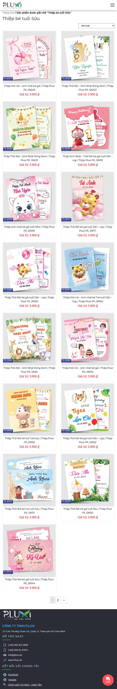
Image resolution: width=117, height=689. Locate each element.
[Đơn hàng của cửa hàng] (96, 25)
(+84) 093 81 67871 (18, 650)
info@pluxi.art (15, 655)
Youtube (12, 679)
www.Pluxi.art (15, 660)
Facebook (13, 674)
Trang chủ (8, 12)
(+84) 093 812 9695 (18, 645)
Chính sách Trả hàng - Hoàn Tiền (25, 684)
